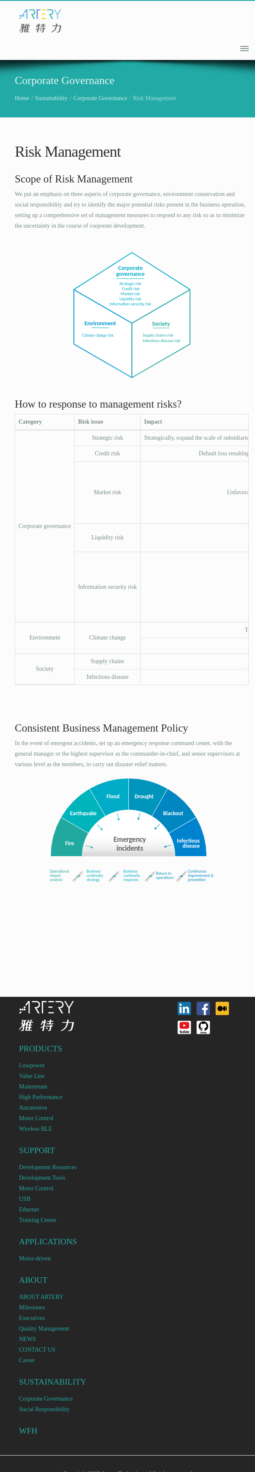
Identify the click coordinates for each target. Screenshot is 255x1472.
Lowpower (32, 1065)
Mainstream (33, 1086)
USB (24, 1199)
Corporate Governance (100, 98)
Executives (32, 1318)
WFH (28, 1430)
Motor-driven (35, 1258)
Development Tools (42, 1178)
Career (27, 1360)
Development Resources (47, 1167)
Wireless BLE (35, 1129)
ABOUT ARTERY (41, 1297)
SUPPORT (37, 1150)
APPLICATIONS (48, 1241)
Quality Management (44, 1328)
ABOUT (33, 1280)
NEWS (27, 1339)
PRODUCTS (40, 1048)
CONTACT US (37, 1350)
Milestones (32, 1307)
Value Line (32, 1076)
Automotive (33, 1108)
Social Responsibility (44, 1409)
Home (22, 98)
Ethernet (29, 1209)
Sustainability (51, 98)
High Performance (40, 1097)
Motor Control (36, 1118)
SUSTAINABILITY (53, 1381)
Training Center (38, 1220)
